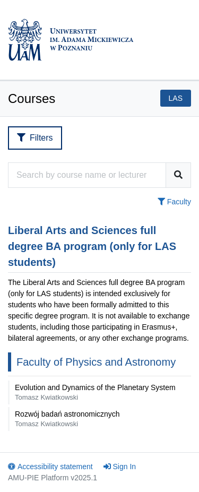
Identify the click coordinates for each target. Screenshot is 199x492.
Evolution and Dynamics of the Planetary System (95, 392)
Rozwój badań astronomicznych (67, 419)
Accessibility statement (50, 466)
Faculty (174, 201)
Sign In (119, 466)
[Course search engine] (87, 175)
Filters (35, 137)
